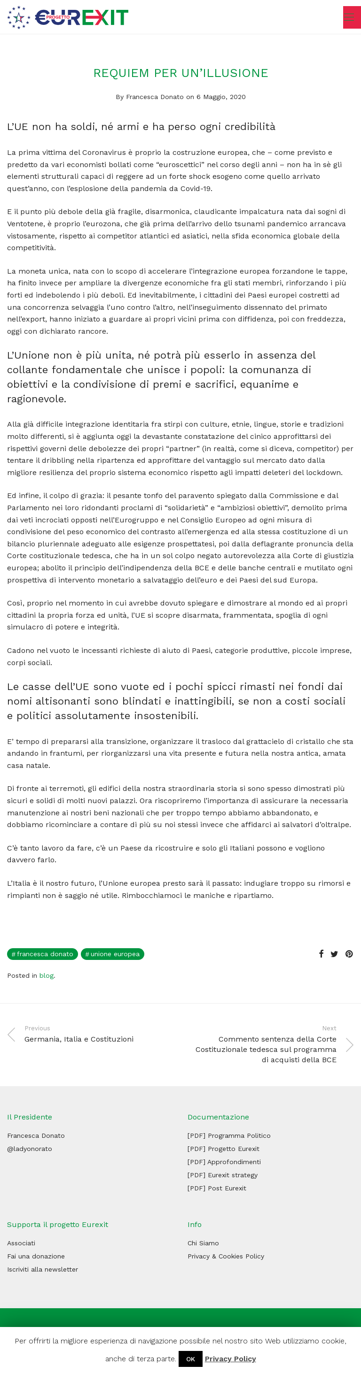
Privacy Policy (230, 1358)
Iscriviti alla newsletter (42, 1269)
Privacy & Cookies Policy (226, 1256)
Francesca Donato (155, 96)
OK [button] (190, 1359)
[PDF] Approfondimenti (224, 1162)
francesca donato (45, 954)
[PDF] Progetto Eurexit (223, 1148)
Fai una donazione (36, 1256)
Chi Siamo (203, 1243)
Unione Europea (115, 954)
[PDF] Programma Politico (229, 1135)
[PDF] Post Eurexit (217, 1188)
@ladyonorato (29, 1148)
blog (46, 975)
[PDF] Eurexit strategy (223, 1175)
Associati (21, 1243)
